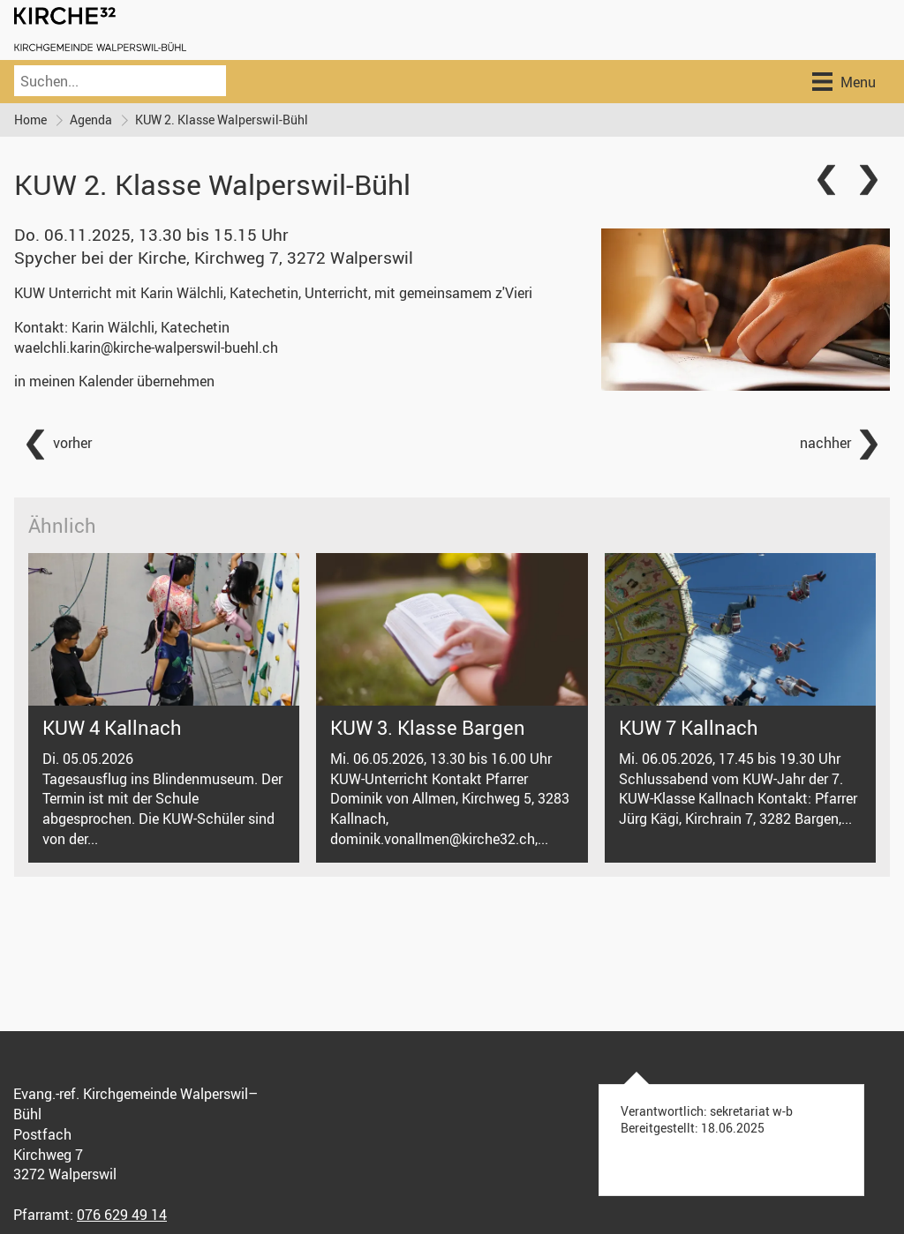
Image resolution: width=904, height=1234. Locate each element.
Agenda (91, 119)
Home (30, 119)
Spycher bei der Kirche (213, 257)
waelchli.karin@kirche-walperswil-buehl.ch (146, 347)
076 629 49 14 (122, 1214)
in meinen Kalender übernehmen (114, 381)
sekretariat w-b (751, 1111)
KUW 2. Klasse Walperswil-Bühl (221, 119)
